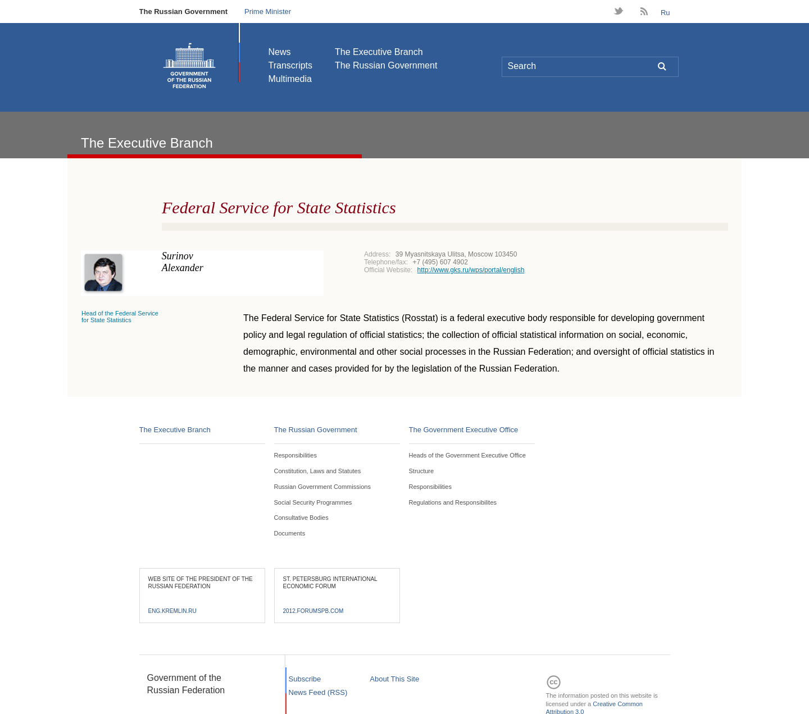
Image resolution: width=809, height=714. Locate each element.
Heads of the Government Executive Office (467, 455)
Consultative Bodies (301, 517)
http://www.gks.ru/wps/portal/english (471, 270)
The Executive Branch (379, 52)
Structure (421, 471)
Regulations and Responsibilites (453, 502)
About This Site (394, 679)
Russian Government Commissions (322, 486)
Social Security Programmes (313, 502)
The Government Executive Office (464, 429)
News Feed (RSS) (318, 692)
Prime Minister (267, 11)
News (280, 52)
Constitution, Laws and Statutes (317, 471)
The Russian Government (183, 11)
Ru (665, 12)
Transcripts (291, 65)
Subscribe (305, 679)
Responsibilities (295, 455)
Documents (290, 533)
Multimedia (290, 79)
